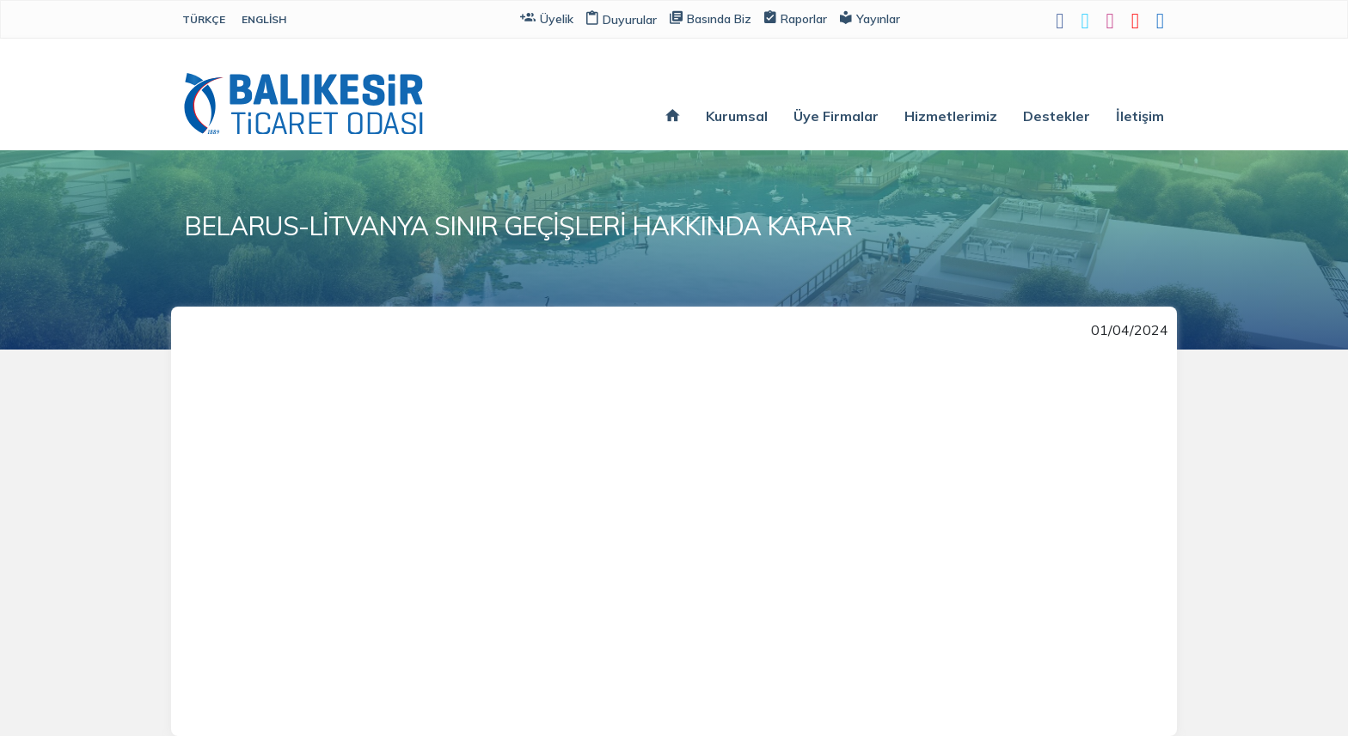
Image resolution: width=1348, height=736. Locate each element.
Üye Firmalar (836, 116)
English (264, 19)
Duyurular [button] (621, 19)
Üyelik (546, 18)
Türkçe (203, 19)
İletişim (1140, 116)
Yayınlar (870, 18)
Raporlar (795, 18)
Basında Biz (710, 18)
